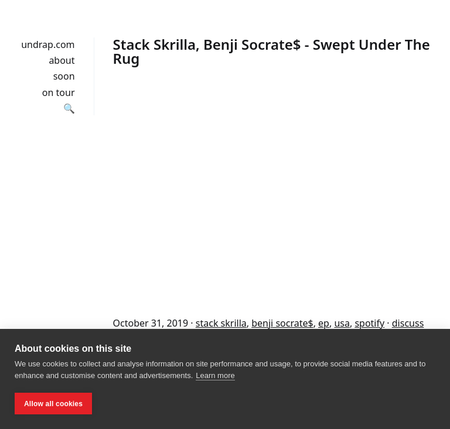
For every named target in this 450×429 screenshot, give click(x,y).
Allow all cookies (53, 404)
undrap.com (47, 44)
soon (64, 76)
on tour (58, 92)
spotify (369, 323)
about (61, 60)
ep (323, 323)
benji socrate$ (282, 323)
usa (342, 323)
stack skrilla (221, 323)
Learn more (215, 375)
